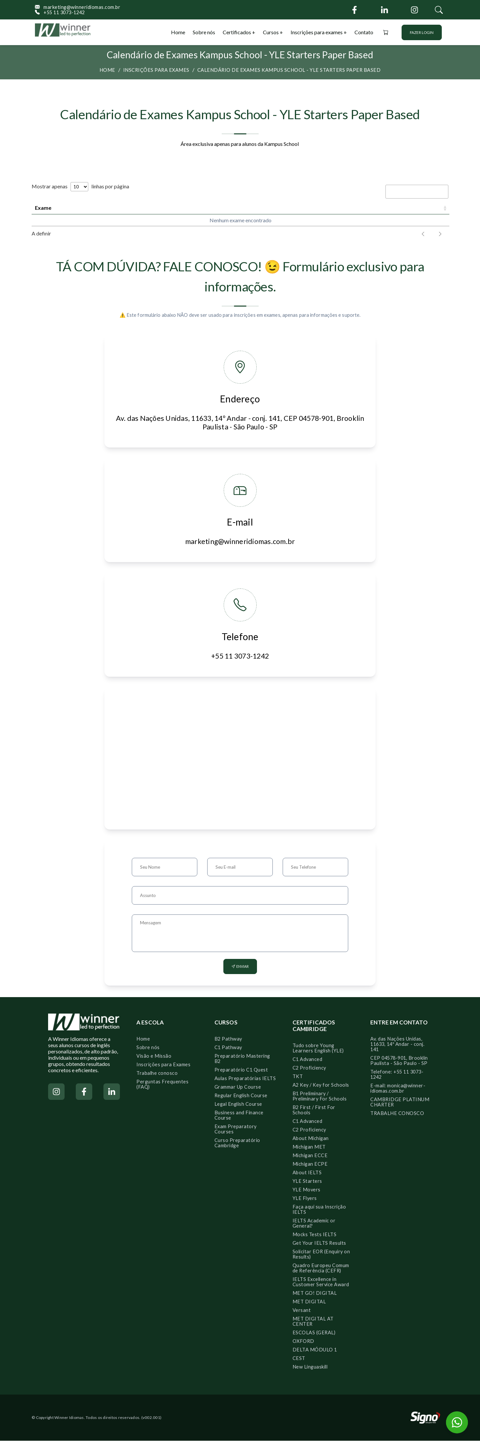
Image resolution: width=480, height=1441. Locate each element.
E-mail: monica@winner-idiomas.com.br (397, 1088)
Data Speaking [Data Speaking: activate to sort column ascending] (272, 207)
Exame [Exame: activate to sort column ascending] (43, 207)
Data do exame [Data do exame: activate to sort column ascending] (97, 207)
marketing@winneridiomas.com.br (77, 7)
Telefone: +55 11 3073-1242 (396, 1074)
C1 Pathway (228, 1047)
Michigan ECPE (310, 1164)
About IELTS (307, 1173)
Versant (302, 1310)
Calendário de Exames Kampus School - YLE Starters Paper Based (289, 70)
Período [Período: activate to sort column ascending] (337, 207)
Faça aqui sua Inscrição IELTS (319, 1209)
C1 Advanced (308, 1059)
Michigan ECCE (310, 1155)
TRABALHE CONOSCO (397, 1113)
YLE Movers (307, 1190)
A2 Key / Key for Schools (321, 1085)
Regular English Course (241, 1096)
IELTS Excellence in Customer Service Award (321, 1282)
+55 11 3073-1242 (60, 12)
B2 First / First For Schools (314, 1110)
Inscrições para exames (317, 32)
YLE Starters (307, 1181)
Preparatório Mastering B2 (242, 1058)
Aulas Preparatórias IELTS (245, 1078)
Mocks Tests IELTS (315, 1234)
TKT (298, 1076)
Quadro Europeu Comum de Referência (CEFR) (321, 1268)
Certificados (237, 32)
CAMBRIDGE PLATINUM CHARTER (399, 1102)
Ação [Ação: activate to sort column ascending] (421, 207)
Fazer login (422, 32)
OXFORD (303, 1341)
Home (178, 32)
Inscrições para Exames (163, 1065)
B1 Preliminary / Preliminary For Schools (320, 1096)
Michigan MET (309, 1147)
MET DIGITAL (309, 1302)
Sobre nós (204, 32)
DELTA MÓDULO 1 (315, 1350)
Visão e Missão (153, 1056)
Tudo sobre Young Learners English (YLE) (318, 1048)
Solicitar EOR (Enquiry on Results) (321, 1254)
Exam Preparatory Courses (235, 1129)
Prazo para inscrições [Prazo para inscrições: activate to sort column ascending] (181, 207)
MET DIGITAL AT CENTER (313, 1321)
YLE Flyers (305, 1198)
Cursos (271, 32)
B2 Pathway (228, 1039)
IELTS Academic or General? (314, 1223)
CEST (299, 1358)
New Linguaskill (310, 1367)
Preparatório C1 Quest (241, 1070)
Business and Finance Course (239, 1115)
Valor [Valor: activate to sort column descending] (382, 207)
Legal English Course (238, 1104)
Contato (363, 32)
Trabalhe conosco (157, 1073)
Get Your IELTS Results (319, 1243)
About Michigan (311, 1138)
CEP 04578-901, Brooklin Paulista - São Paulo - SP (399, 1060)
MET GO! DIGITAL (315, 1293)
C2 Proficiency (309, 1068)
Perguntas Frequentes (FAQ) (162, 1084)
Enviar (240, 967)
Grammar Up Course (237, 1087)
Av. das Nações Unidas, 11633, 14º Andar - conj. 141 (397, 1044)
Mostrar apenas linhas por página (80, 186)
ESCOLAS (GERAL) (314, 1333)
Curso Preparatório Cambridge (237, 1143)
